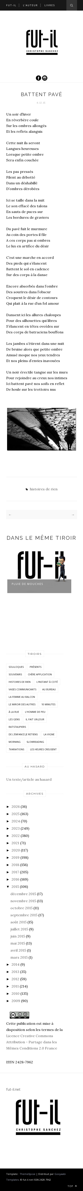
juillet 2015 (19, 929)
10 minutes (48, 704)
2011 (15, 986)
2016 (15, 879)
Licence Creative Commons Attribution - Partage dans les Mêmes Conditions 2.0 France (31, 1042)
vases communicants (22, 689)
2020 (16, 850)
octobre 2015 (21, 908)
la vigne (49, 734)
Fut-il (11, 5)
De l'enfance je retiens (23, 734)
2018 (15, 864)
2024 (16, 821)
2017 (15, 872)
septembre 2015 (23, 915)
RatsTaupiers (17, 726)
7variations (16, 749)
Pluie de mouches (27, 584)
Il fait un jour (35, 719)
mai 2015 (17, 943)
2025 (15, 814)
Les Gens (14, 719)
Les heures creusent (43, 749)
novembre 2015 (23, 901)
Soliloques (16, 666)
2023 (16, 828)
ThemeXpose (27, 1174)
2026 (16, 806)
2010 (15, 993)
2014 (15, 964)
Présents (35, 666)
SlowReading (35, 741)
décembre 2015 (23, 894)
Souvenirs (15, 674)
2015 (15, 886)
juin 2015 (17, 936)
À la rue (14, 711)
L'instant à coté (47, 681)
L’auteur (30, 5)
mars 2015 (19, 957)
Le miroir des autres (22, 704)
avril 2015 (18, 950)
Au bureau (49, 689)
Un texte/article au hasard (29, 779)
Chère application (40, 674)
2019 (15, 857)
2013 (15, 971)
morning (15, 741)
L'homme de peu (35, 711)
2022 (16, 835)
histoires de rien (44, 489)
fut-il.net (13, 1089)
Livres (49, 5)
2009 (16, 1001)
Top (72, 1186)
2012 (15, 979)
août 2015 (18, 922)
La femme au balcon (22, 696)
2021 (15, 843)
